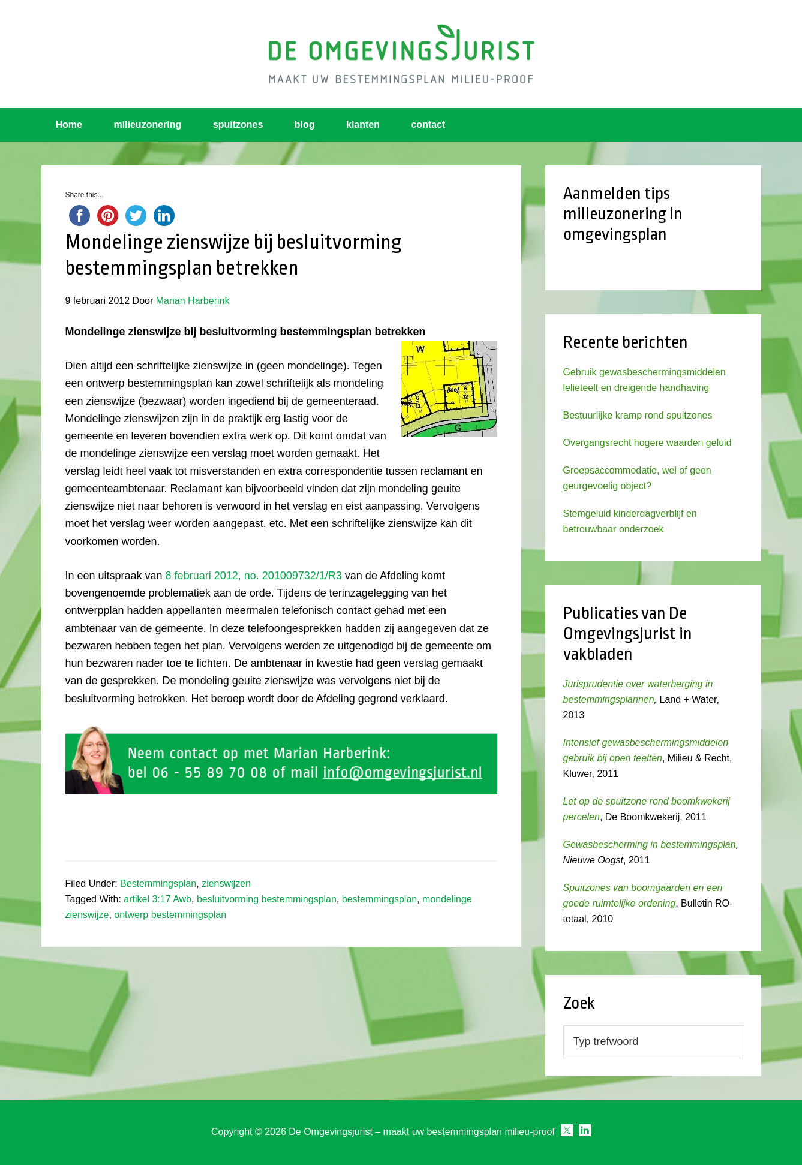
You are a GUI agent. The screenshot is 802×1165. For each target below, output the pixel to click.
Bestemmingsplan (158, 883)
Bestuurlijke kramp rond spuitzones (638, 415)
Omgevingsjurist (401, 54)
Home (69, 124)
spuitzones (238, 124)
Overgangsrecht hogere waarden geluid (647, 443)
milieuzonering (147, 124)
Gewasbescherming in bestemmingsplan (649, 844)
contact (428, 124)
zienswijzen (226, 883)
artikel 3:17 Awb (157, 899)
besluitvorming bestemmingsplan (267, 899)
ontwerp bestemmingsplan (170, 915)
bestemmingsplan (379, 899)
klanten (363, 124)
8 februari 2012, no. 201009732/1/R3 (254, 576)
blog (305, 124)
